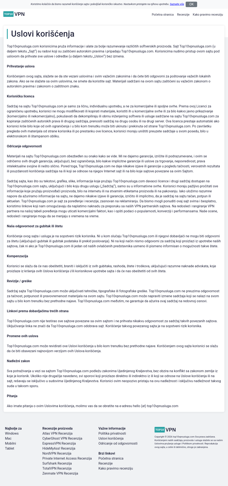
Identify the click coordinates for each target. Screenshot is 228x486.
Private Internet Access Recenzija (67, 458)
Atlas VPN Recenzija (57, 433)
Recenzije (183, 14)
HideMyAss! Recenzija (58, 448)
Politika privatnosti (112, 433)
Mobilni (10, 443)
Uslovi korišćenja (110, 438)
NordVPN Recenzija (56, 453)
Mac (8, 438)
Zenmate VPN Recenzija (60, 473)
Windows (12, 433)
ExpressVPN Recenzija (59, 443)
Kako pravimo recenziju (208, 14)
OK (191, 4)
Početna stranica (163, 14)
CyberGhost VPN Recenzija (62, 438)
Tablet (9, 448)
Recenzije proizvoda (57, 428)
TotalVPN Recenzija (57, 468)
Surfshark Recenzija (57, 463)
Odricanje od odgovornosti (117, 443)
